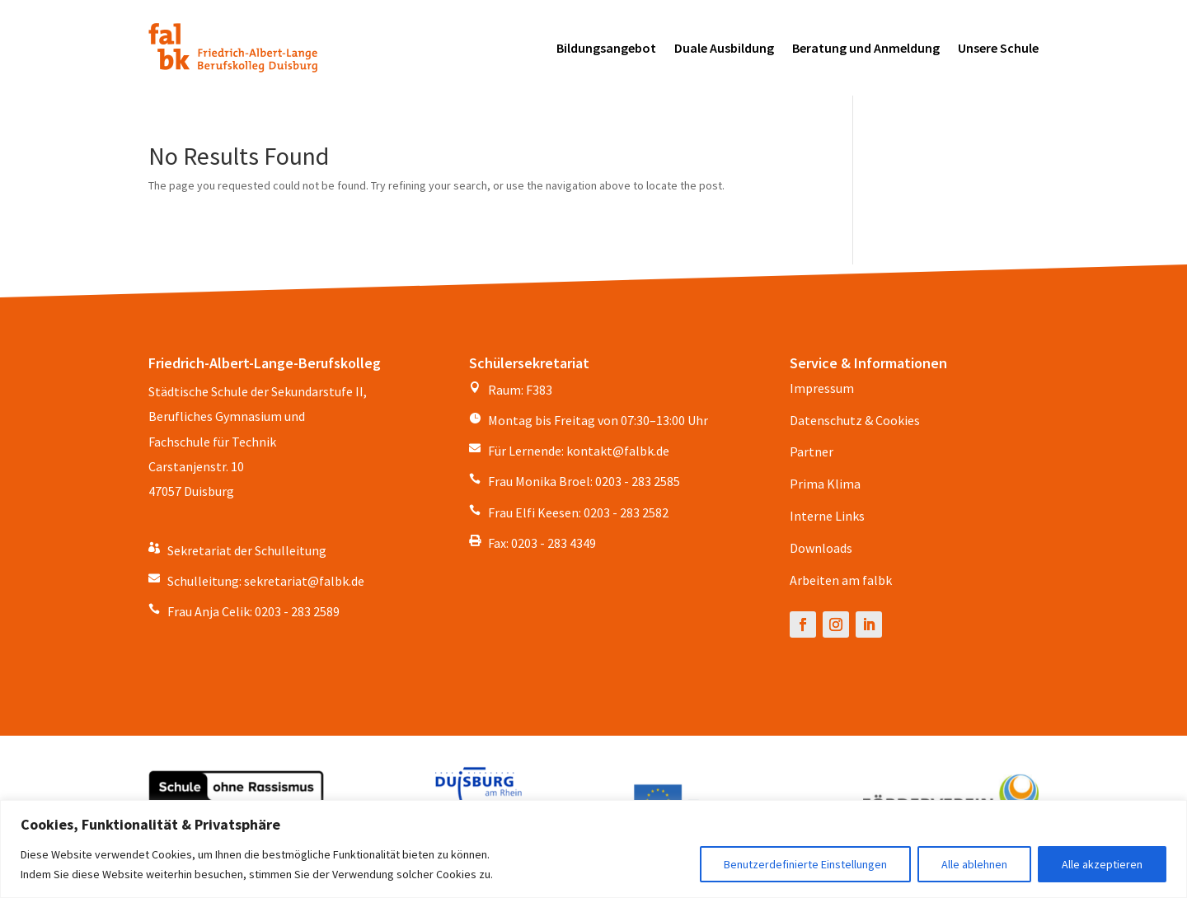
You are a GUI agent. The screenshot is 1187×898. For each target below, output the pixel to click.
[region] (593, 849)
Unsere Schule (998, 48)
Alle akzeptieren (1102, 864)
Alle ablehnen (974, 864)
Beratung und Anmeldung (866, 48)
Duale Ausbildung (724, 48)
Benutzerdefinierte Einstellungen (805, 864)
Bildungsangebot (606, 48)
